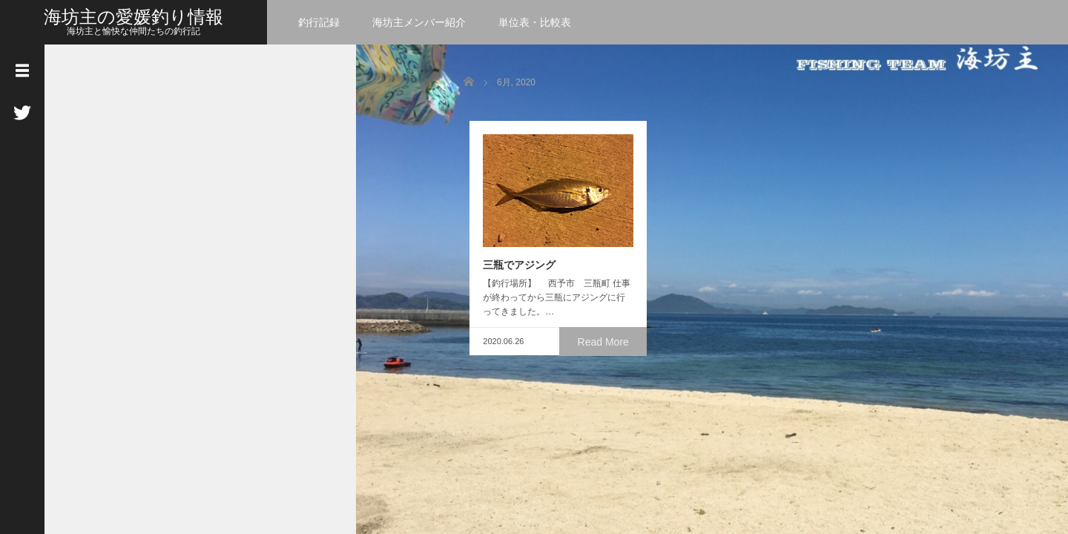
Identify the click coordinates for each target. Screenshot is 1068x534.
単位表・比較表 (534, 22)
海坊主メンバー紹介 (419, 22)
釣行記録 (319, 22)
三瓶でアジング (513, 270)
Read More (604, 346)
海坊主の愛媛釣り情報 (133, 17)
